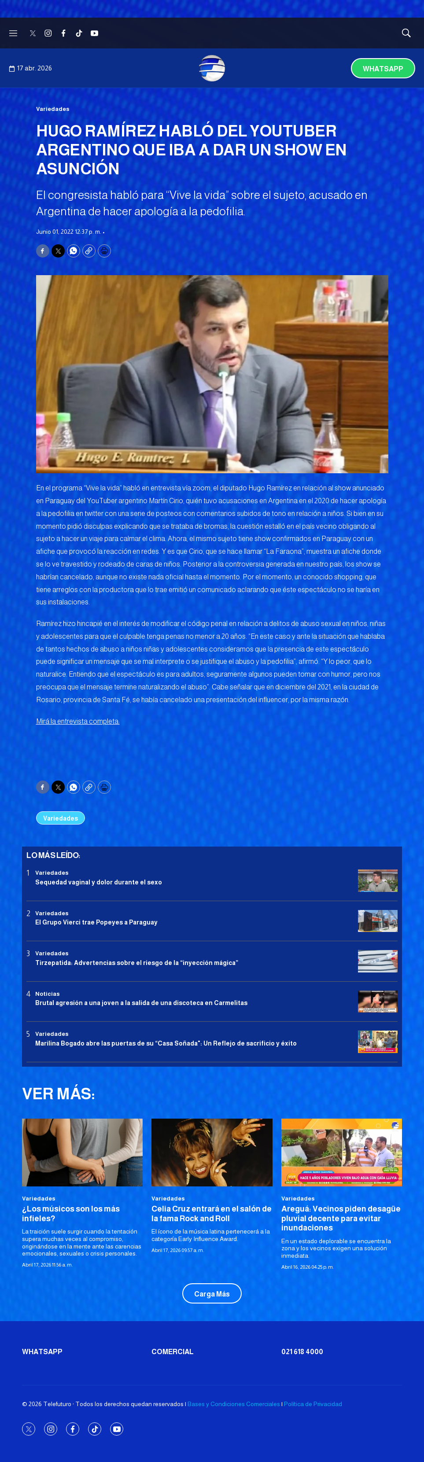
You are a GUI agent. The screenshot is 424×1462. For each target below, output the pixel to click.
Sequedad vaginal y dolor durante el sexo (98, 882)
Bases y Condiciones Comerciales (234, 1403)
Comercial (172, 1351)
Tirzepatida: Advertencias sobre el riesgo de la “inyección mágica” (136, 962)
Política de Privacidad (313, 1403)
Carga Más (212, 1294)
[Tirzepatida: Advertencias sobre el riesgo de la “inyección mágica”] (378, 961)
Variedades (53, 109)
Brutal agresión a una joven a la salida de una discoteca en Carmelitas (141, 1002)
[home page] (212, 68)
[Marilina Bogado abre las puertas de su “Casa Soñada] (378, 1042)
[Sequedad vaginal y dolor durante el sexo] (378, 880)
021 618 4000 (302, 1351)
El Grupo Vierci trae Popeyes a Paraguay (96, 922)
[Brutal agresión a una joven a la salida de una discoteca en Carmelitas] (378, 1002)
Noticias (47, 994)
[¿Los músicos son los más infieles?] (82, 1152)
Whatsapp (383, 69)
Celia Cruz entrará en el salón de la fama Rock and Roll (211, 1213)
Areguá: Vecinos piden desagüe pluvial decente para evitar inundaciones (341, 1218)
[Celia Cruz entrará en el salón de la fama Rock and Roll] (211, 1152)
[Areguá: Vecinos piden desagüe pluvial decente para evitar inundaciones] (341, 1152)
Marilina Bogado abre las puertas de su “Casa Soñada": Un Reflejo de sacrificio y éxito (166, 1043)
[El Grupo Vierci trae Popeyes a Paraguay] (378, 921)
